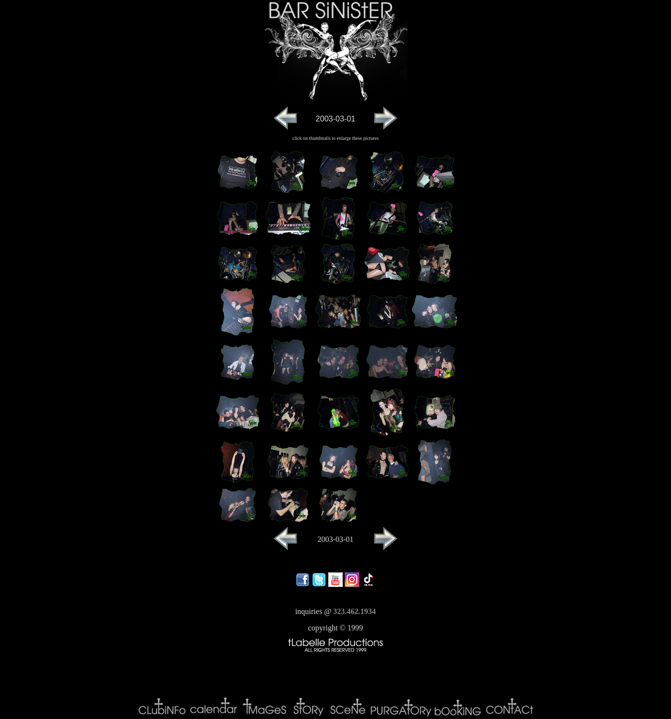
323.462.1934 (354, 611)
